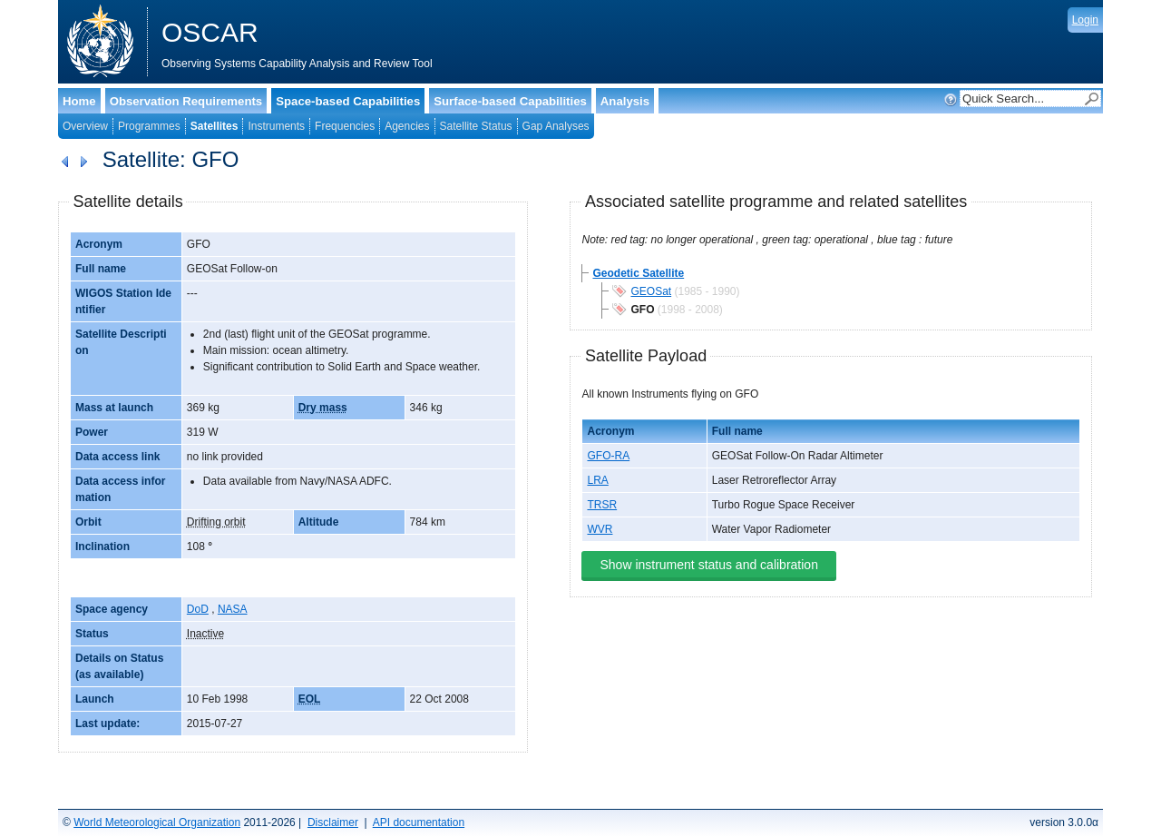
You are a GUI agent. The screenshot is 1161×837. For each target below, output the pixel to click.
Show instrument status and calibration (708, 564)
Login (1085, 20)
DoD (198, 609)
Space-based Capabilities (348, 101)
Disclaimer (332, 822)
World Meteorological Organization (156, 822)
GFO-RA (608, 455)
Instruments (276, 126)
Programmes (149, 126)
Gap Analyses (556, 126)
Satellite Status (476, 126)
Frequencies (345, 126)
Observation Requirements (186, 101)
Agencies (407, 126)
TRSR (602, 504)
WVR (599, 529)
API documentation (418, 822)
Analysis (624, 101)
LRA (597, 480)
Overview (85, 126)
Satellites (214, 126)
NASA (233, 609)
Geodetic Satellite (638, 273)
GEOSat (650, 291)
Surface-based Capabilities (510, 101)
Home (79, 101)
